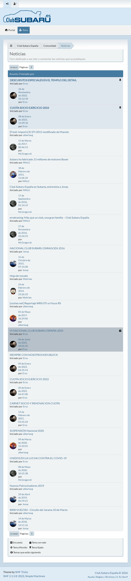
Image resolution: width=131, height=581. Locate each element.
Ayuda (91, 576)
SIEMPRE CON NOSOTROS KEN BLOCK (34, 354)
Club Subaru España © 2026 (111, 572)
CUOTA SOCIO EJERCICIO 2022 (29, 379)
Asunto (14, 73)
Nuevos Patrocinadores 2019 (27, 485)
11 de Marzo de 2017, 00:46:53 (24, 143)
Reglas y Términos (105, 576)
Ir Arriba (14, 534)
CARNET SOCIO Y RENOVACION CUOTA (35, 403)
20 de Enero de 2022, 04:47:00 (24, 391)
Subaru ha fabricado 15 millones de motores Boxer (39, 159)
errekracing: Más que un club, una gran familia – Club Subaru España (49, 217)
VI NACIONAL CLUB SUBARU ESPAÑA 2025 (36, 330)
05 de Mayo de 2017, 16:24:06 (24, 315)
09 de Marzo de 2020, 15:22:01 (24, 442)
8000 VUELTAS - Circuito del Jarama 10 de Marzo (39, 509)
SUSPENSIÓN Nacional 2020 (27, 430)
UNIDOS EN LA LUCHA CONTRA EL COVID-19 (38, 458)
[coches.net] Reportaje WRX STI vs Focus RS (35, 303)
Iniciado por (27, 73)
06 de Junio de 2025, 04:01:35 (24, 342)
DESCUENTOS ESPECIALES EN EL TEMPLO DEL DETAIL (43, 80)
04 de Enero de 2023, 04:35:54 (24, 366)
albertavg (28, 135)
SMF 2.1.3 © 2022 (13, 576)
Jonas (26, 251)
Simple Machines (35, 576)
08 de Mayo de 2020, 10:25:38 (24, 470)
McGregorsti (25, 153)
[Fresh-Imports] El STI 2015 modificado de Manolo (39, 131)
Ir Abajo (14, 67)
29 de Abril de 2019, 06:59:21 (24, 497)
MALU (26, 162)
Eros (25, 83)
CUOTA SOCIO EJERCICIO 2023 (29, 107)
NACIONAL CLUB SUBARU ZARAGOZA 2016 (37, 248)
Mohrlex (27, 278)
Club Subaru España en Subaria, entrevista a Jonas (39, 186)
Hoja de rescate (19, 275)
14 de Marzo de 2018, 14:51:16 (24, 521)
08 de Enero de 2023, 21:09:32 (24, 119)
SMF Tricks (21, 572)
